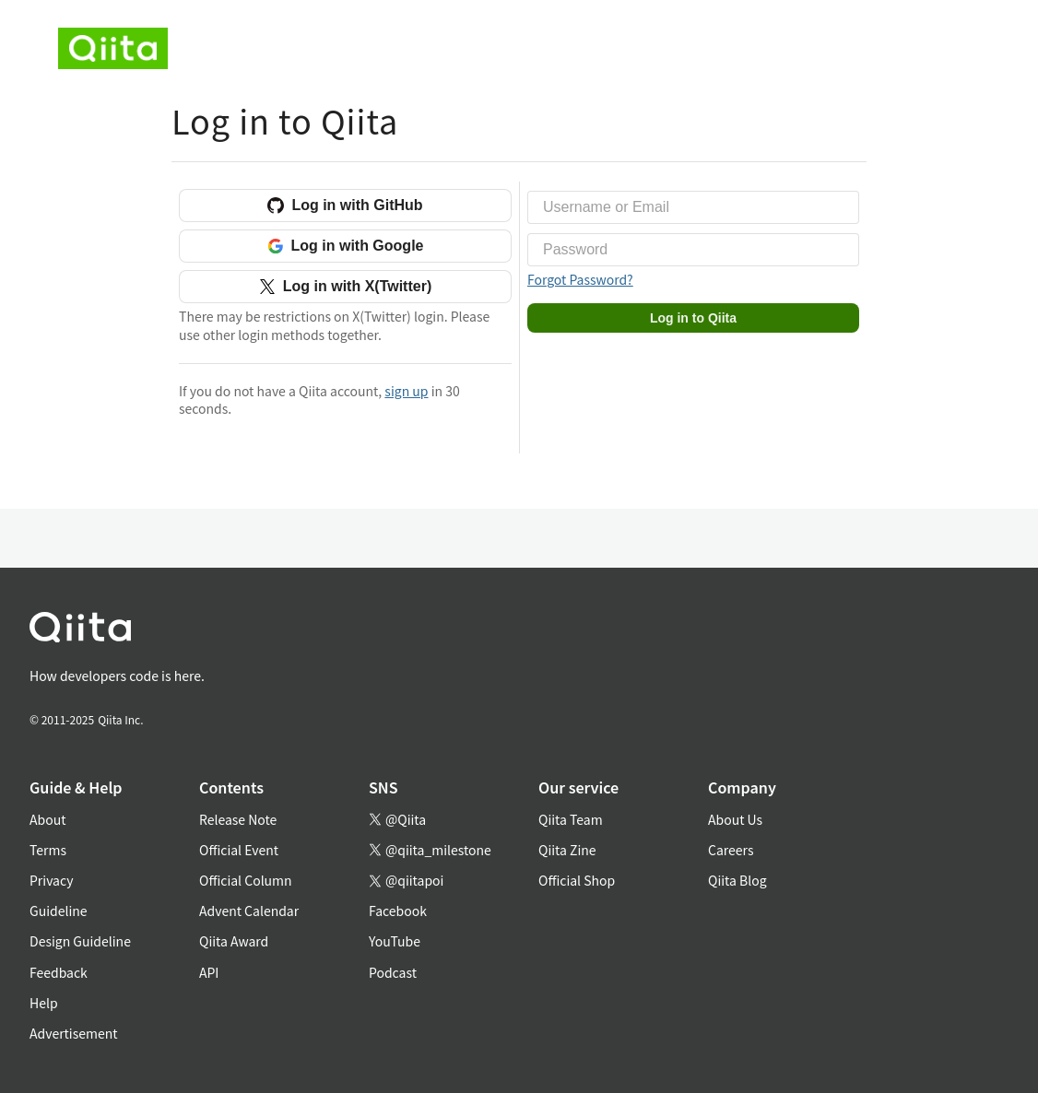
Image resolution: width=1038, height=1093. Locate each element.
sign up (406, 391)
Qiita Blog (737, 880)
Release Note (238, 819)
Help (43, 1002)
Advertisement (73, 1033)
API (208, 972)
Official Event (238, 849)
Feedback (58, 972)
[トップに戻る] (496, 631)
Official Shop (576, 880)
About (47, 819)
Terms (47, 849)
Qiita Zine (567, 849)
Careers (730, 849)
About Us (735, 819)
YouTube (394, 941)
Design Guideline (80, 941)
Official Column (245, 880)
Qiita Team (570, 819)
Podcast (393, 972)
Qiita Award (233, 941)
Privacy (51, 880)
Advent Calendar (249, 910)
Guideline (58, 910)
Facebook (398, 910)
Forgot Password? (580, 279)
